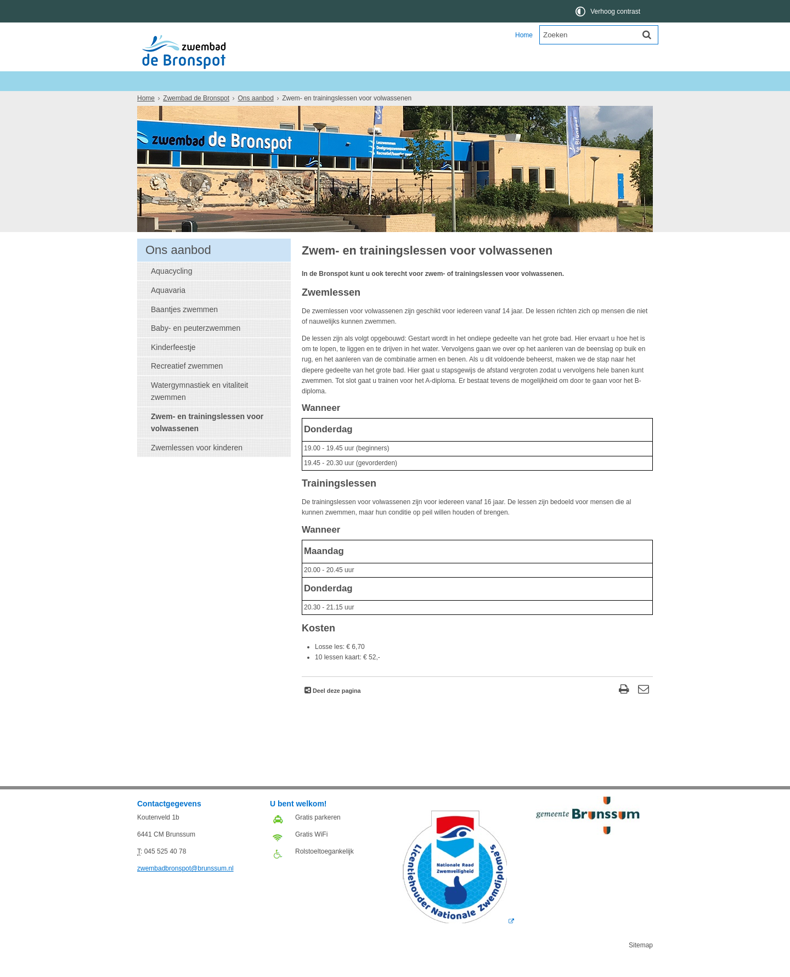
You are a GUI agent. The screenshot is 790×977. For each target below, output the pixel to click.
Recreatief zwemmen (187, 385)
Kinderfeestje (173, 367)
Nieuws (157, 101)
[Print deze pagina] (624, 710)
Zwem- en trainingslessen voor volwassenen (207, 442)
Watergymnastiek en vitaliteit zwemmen (199, 410)
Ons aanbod (206, 101)
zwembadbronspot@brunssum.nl (185, 888)
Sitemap (641, 965)
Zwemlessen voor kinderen (196, 467)
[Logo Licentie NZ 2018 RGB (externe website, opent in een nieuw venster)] (458, 941)
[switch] (608, 11)
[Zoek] (647, 34)
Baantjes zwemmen (184, 329)
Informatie (260, 101)
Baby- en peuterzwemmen (195, 347)
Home (524, 35)
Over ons (308, 101)
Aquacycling (171, 290)
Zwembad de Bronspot (203, 81)
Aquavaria (168, 310)
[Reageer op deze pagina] (643, 710)
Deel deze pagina (336, 710)
